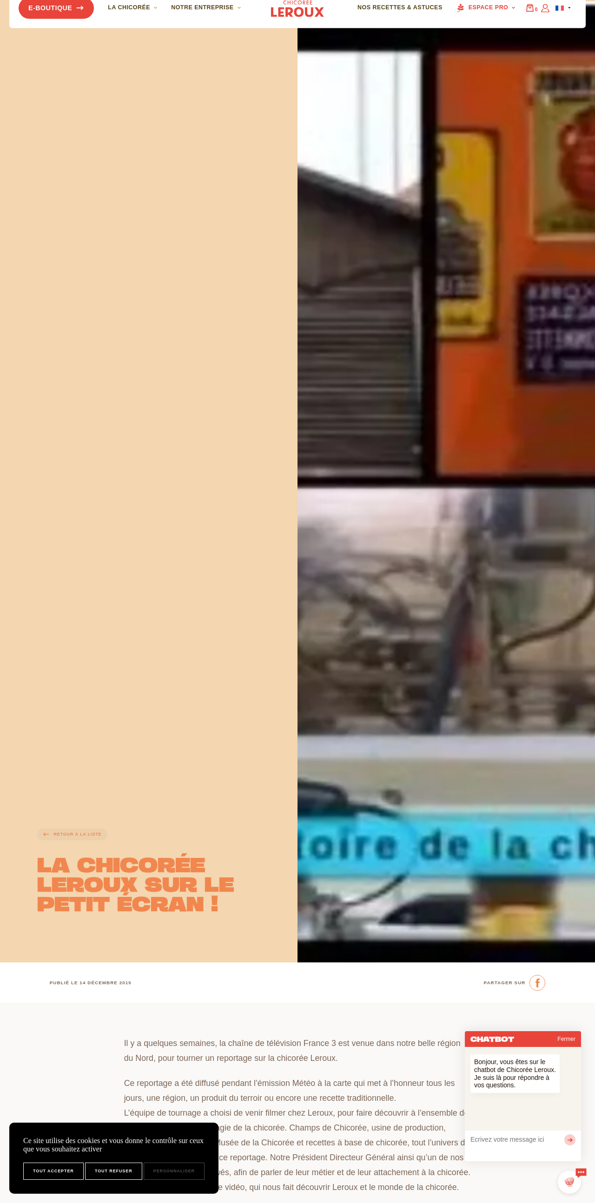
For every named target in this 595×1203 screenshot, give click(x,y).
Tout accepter (53, 1171)
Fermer (566, 1039)
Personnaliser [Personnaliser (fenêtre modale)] (174, 1171)
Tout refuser (113, 1171)
